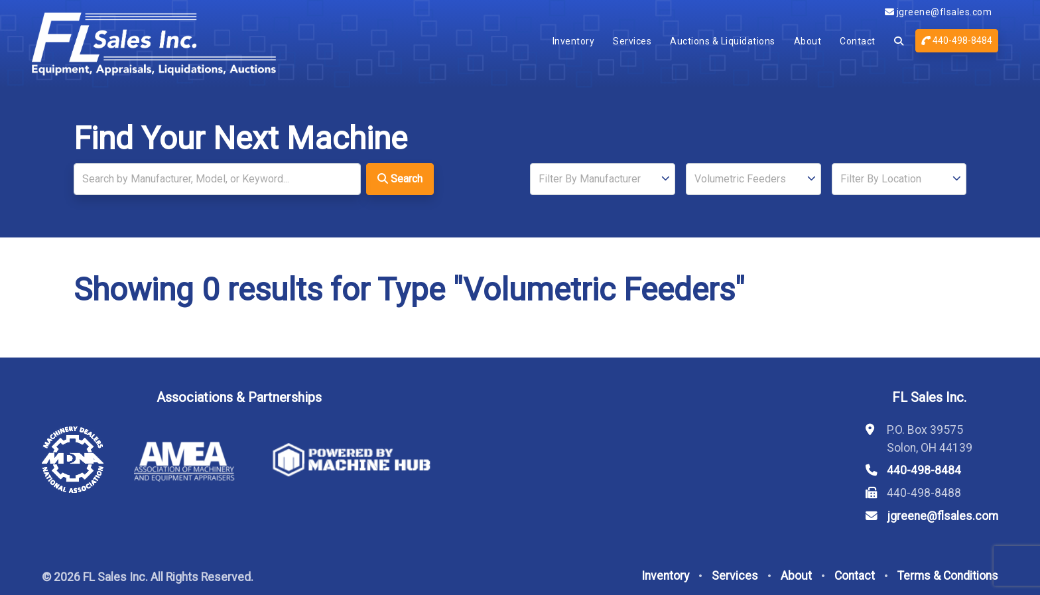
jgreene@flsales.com (938, 12)
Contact (858, 41)
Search (399, 178)
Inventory (573, 41)
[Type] (753, 179)
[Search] (217, 179)
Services (632, 41)
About (808, 41)
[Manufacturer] (602, 179)
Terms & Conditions (947, 575)
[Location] (899, 179)
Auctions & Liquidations (722, 41)
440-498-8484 (956, 40)
